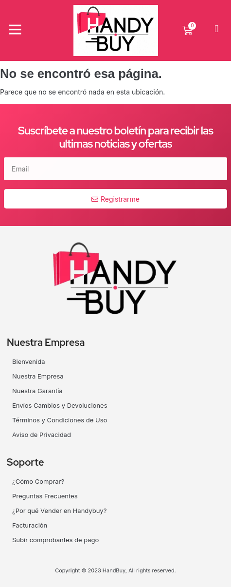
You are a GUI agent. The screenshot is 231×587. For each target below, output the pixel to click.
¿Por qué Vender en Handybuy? (59, 510)
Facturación (29, 525)
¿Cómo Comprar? (38, 481)
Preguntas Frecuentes (45, 496)
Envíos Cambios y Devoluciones (59, 405)
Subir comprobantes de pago (55, 540)
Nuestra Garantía (37, 391)
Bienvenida (28, 361)
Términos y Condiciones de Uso (59, 420)
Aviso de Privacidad (41, 434)
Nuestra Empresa (38, 376)
